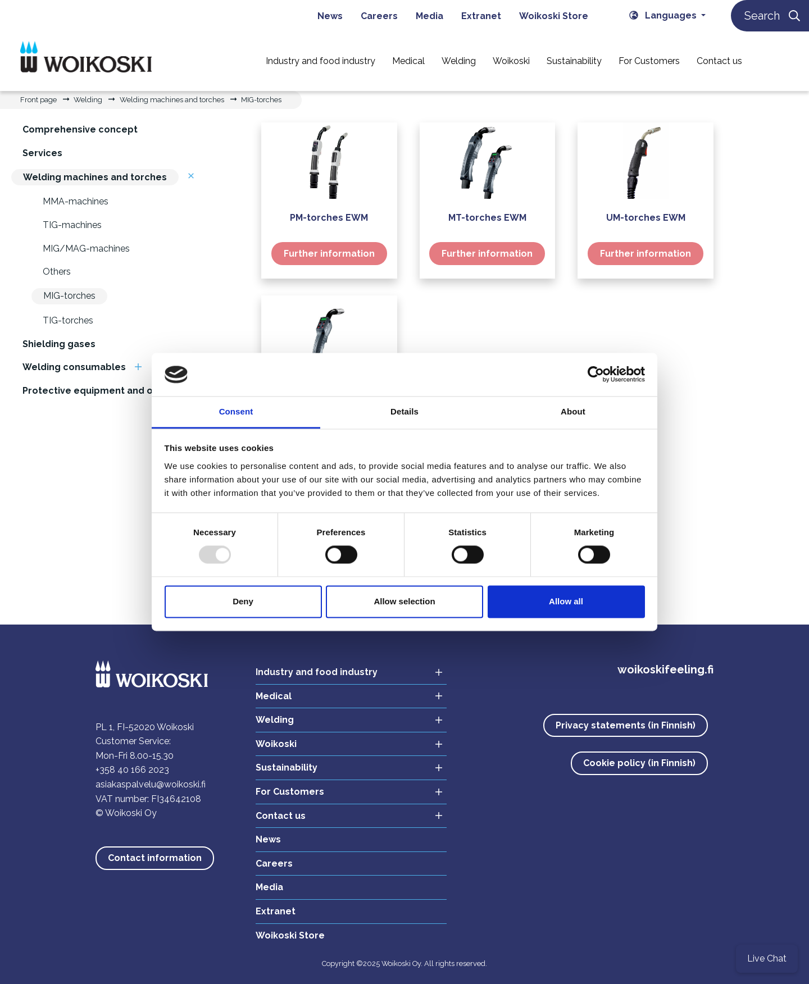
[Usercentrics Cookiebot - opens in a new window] (596, 374)
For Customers (290, 791)
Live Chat (767, 958)
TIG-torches (68, 320)
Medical (274, 696)
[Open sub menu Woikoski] (435, 744)
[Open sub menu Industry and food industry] (435, 672)
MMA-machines (75, 201)
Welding (88, 99)
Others (57, 271)
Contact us (281, 815)
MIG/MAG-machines (86, 248)
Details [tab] (404, 411)
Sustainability (286, 767)
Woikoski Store (290, 935)
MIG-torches (261, 99)
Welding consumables (74, 367)
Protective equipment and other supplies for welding (145, 390)
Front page (38, 99)
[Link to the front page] (86, 60)
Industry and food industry (317, 672)
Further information (329, 253)
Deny (243, 601)
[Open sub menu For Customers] (435, 792)
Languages (664, 15)
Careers (274, 863)
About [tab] (573, 411)
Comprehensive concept (80, 129)
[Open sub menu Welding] (435, 720)
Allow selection (404, 601)
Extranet (276, 911)
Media (269, 887)
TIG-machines (72, 225)
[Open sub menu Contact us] (435, 816)
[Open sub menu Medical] (435, 697)
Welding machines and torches (172, 99)
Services (42, 153)
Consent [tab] (236, 411)
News (268, 839)
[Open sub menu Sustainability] (435, 768)
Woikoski (276, 744)
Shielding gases (59, 344)
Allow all (566, 601)
